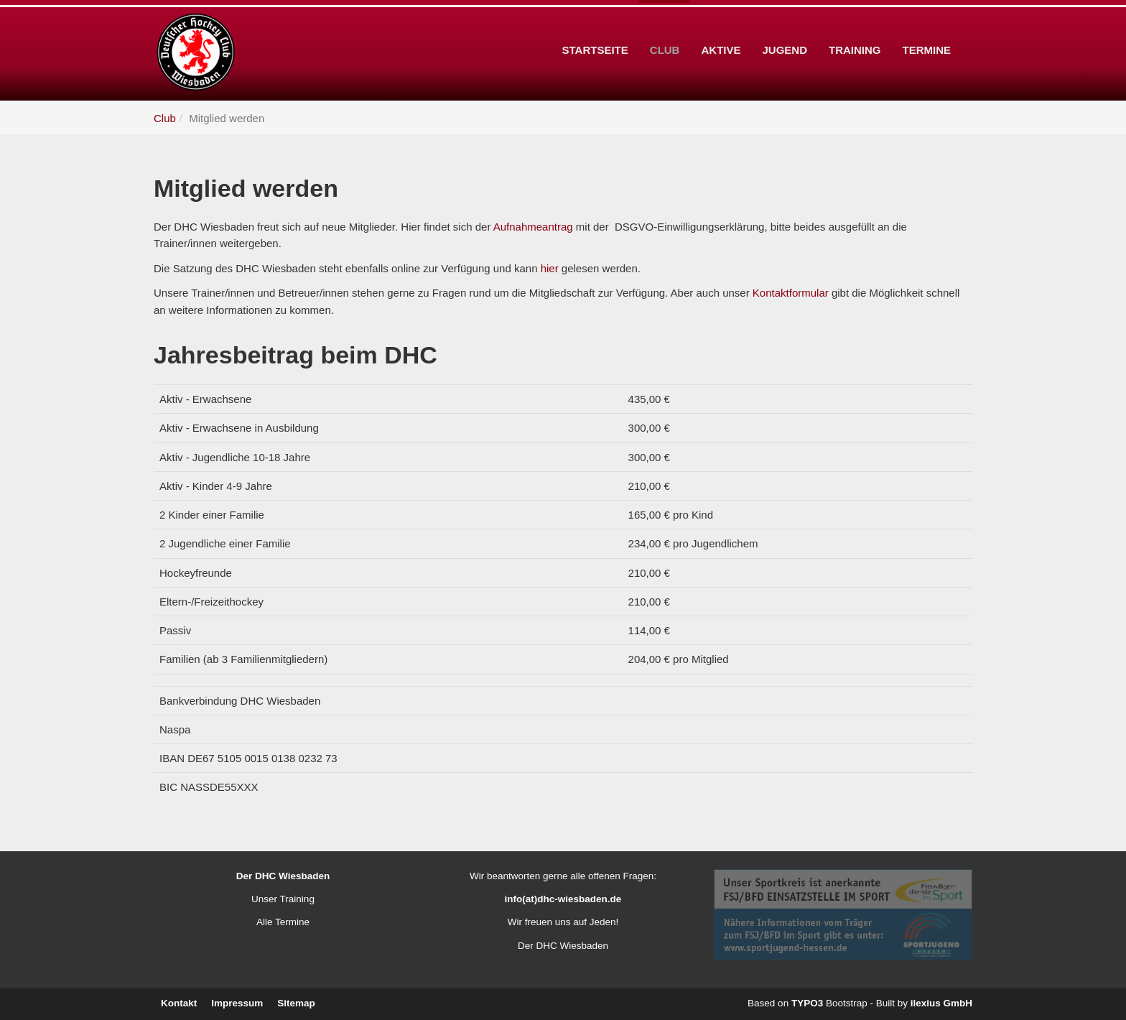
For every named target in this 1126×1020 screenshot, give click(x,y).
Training (855, 28)
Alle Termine (283, 922)
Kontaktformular (791, 293)
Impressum (237, 1003)
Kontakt (179, 1003)
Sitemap (296, 1003)
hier (550, 268)
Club (665, 28)
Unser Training (283, 899)
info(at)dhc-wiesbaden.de (563, 899)
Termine (927, 28)
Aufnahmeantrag (533, 227)
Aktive (720, 28)
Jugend (784, 28)
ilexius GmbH (941, 1003)
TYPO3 (807, 1003)
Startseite (595, 28)
